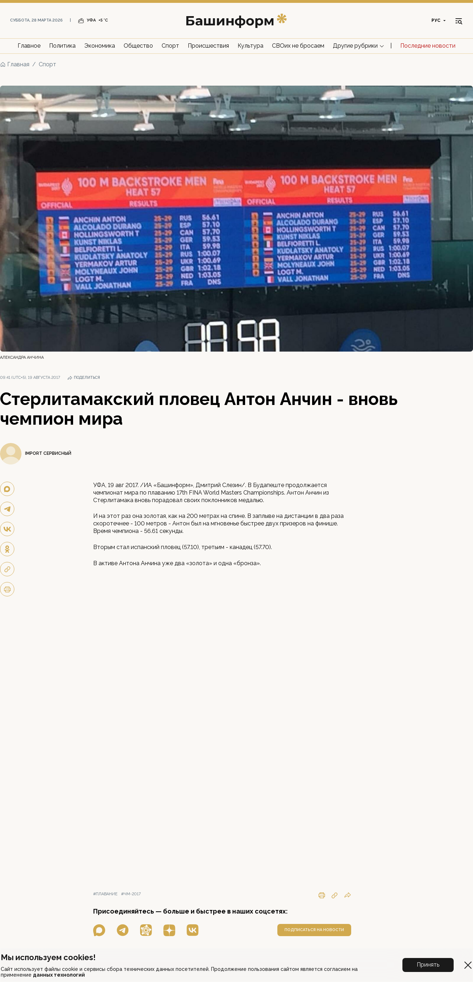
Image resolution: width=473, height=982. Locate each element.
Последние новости (427, 45)
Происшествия (208, 45)
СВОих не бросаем (298, 45)
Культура (250, 45)
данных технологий (59, 975)
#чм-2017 (131, 894)
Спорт (170, 45)
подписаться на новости (314, 930)
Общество (138, 45)
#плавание (105, 894)
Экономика (99, 45)
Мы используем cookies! (48, 957)
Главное (29, 45)
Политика (62, 45)
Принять (428, 964)
